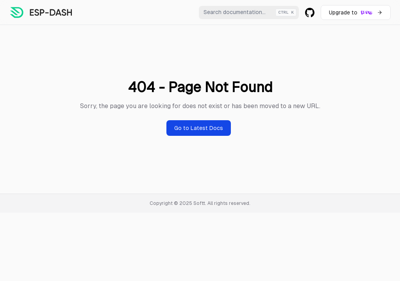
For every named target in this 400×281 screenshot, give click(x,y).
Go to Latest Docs (198, 128)
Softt (199, 203)
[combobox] (249, 12)
